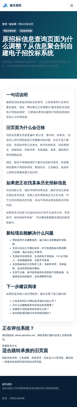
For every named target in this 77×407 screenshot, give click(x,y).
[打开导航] (71, 5)
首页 (4, 24)
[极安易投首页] (11, 5)
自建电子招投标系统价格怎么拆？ (30, 309)
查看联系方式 (9, 346)
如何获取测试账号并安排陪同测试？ (32, 313)
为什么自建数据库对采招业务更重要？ (33, 305)
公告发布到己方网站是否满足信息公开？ (34, 301)
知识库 (12, 24)
